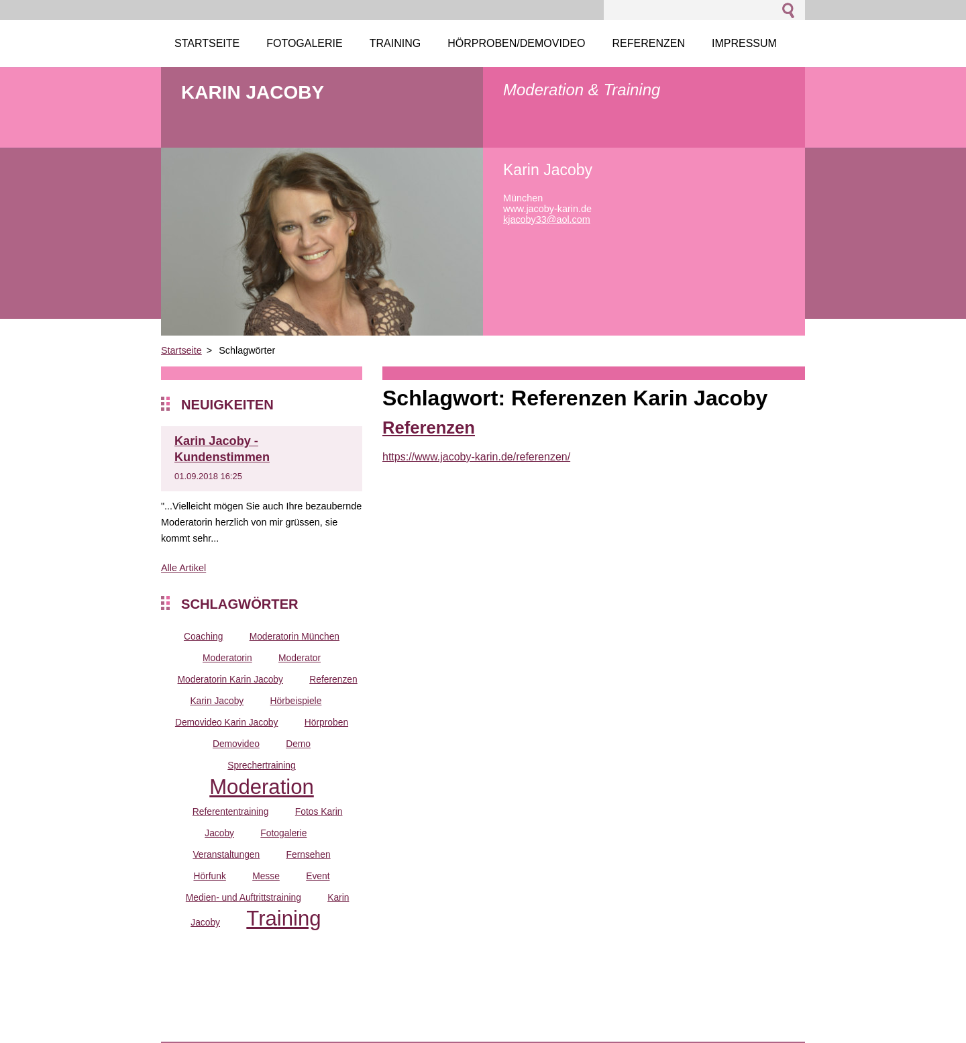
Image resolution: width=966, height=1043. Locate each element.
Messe (266, 876)
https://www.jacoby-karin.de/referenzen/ (476, 456)
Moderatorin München (294, 636)
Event (317, 876)
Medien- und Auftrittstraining (243, 897)
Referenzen (428, 427)
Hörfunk (209, 876)
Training (283, 918)
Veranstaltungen (226, 854)
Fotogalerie (283, 833)
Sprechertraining (261, 765)
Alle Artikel (183, 567)
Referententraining (231, 811)
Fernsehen (308, 854)
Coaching (203, 636)
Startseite (181, 350)
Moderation (261, 787)
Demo (298, 743)
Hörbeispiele (296, 700)
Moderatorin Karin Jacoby (230, 679)
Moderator (299, 657)
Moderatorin (227, 657)
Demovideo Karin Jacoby (226, 722)
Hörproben (326, 722)
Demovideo (236, 743)
